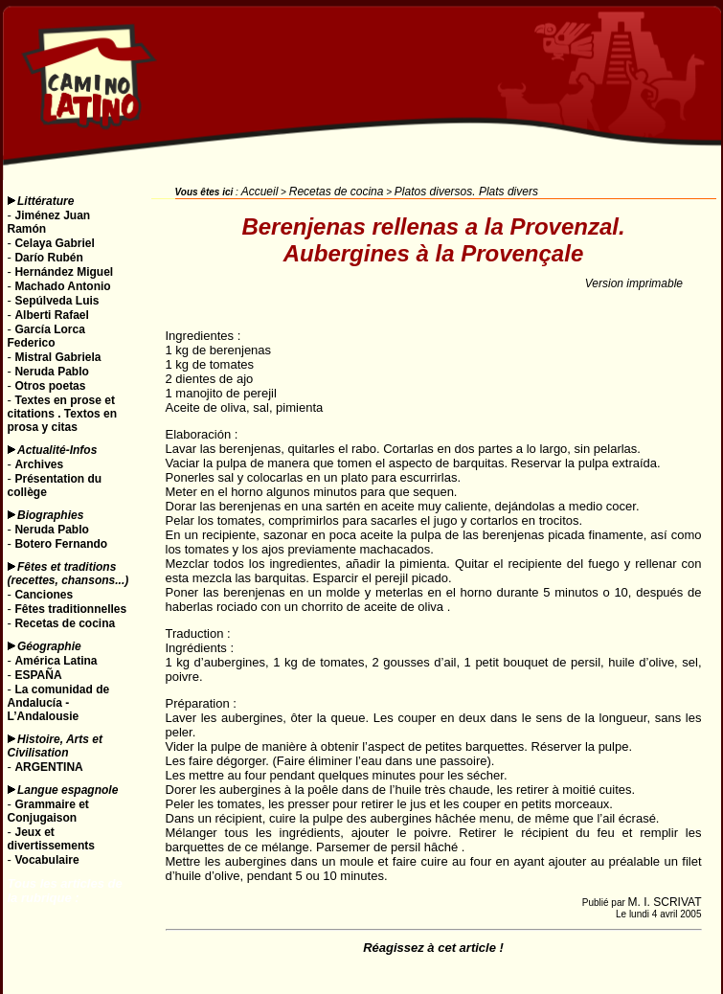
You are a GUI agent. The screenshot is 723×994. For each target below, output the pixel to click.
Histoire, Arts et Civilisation (55, 746)
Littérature (45, 201)
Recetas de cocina (336, 191)
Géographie (49, 646)
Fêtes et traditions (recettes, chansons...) (68, 573)
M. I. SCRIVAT (665, 902)
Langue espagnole (67, 790)
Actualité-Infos (57, 450)
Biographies (50, 515)
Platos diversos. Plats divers (466, 191)
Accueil (260, 191)
